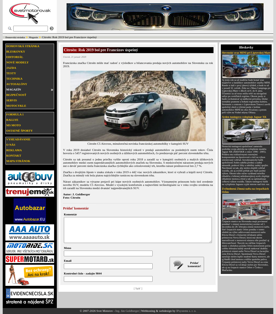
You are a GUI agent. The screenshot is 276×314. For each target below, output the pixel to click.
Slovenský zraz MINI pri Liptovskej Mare (246, 52)
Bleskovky (15, 51)
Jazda (11, 67)
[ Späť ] (138, 293)
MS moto (13, 125)
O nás (10, 144)
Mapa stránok (18, 161)
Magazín (33, 37)
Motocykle (16, 105)
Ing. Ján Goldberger (127, 310)
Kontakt (13, 155)
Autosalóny (16, 84)
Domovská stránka (15, 37)
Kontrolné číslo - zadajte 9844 (83, 278)
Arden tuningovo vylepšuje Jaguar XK (244, 116)
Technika (14, 78)
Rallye (12, 119)
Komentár (70, 214)
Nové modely (17, 62)
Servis (11, 100)
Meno (67, 252)
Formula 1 (15, 114)
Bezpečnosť (16, 94)
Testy (11, 73)
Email (67, 265)
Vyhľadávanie (18, 139)
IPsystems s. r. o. (186, 310)
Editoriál (14, 57)
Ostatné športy (19, 130)
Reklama (14, 150)
